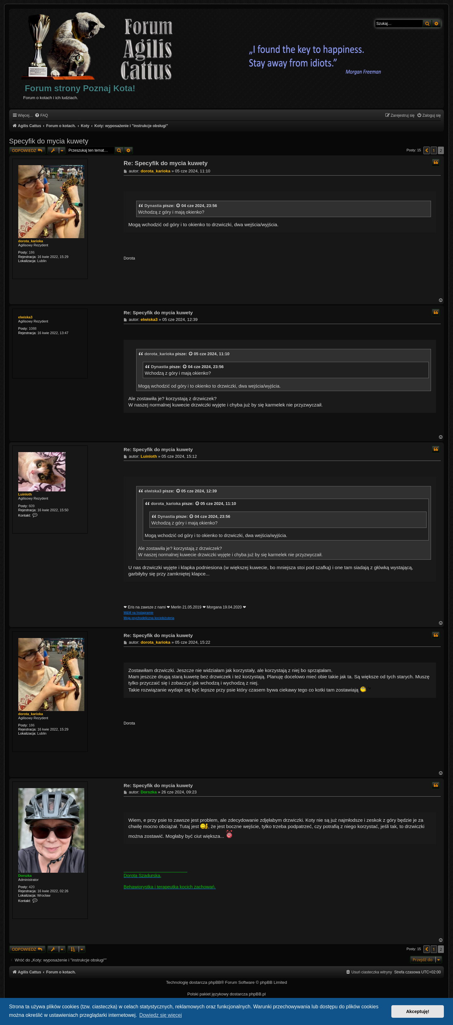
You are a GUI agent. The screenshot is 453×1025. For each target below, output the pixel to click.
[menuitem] (41, 115)
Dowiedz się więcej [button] (160, 1015)
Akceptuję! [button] (417, 1011)
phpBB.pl (257, 994)
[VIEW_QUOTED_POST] (178, 206)
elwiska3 (25, 317)
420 (31, 887)
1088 (32, 328)
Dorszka (25, 875)
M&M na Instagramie (139, 612)
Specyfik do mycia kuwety (48, 141)
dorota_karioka (30, 241)
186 (31, 252)
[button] (426, 150)
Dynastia (153, 205)
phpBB (215, 982)
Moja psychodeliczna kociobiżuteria (149, 618)
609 (31, 506)
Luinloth (25, 494)
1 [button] (434, 150)
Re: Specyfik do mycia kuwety (166, 163)
